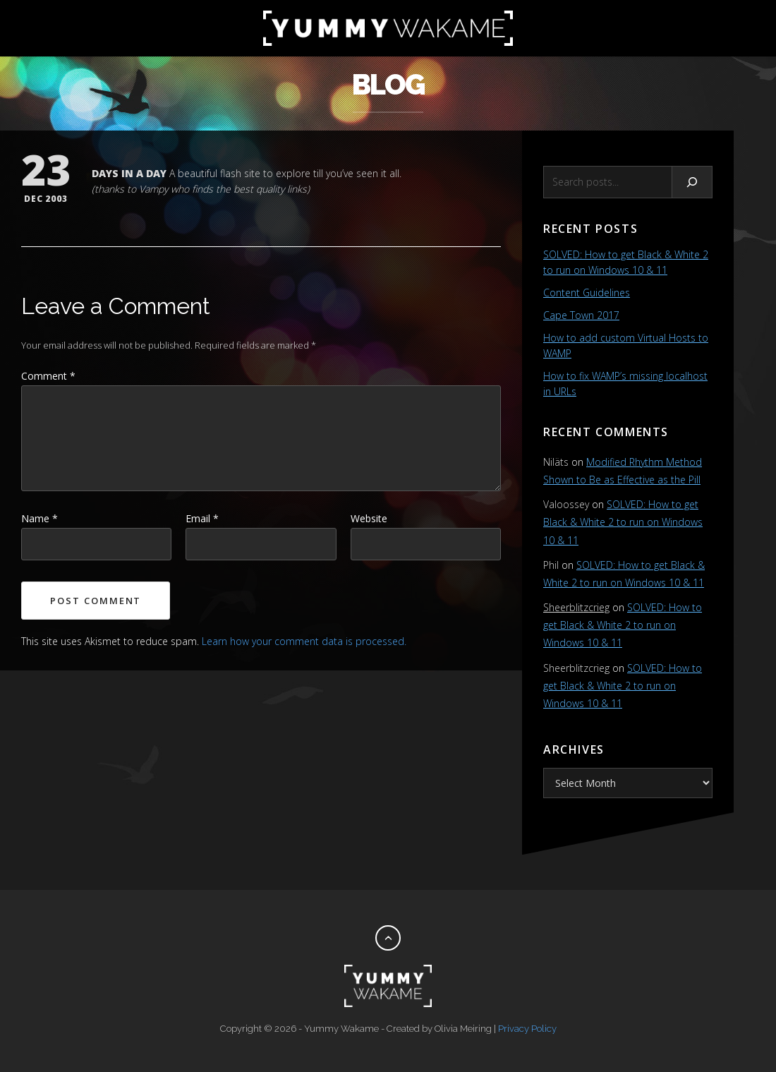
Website (369, 518)
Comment (48, 376)
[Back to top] (388, 938)
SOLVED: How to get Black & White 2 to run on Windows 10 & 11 (623, 522)
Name (39, 518)
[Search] (692, 182)
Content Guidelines (586, 292)
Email (202, 518)
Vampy (153, 188)
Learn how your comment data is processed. (304, 641)
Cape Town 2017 (581, 315)
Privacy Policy (527, 1028)
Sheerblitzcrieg (576, 607)
